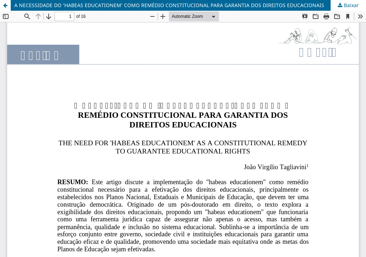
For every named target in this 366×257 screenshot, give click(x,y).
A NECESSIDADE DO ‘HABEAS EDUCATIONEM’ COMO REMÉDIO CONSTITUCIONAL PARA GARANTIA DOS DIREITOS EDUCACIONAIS (169, 5)
